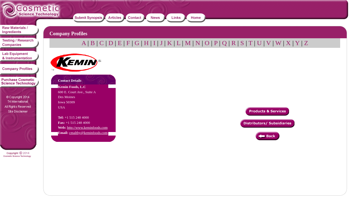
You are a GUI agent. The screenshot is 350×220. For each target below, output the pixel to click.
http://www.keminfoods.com (87, 127)
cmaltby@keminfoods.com (88, 133)
